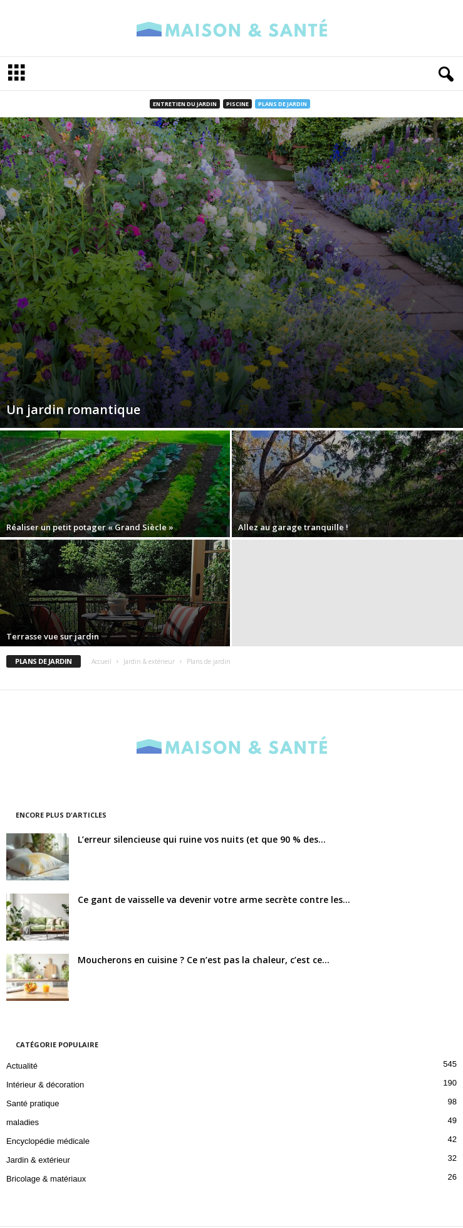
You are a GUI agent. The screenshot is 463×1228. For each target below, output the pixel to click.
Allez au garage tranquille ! (293, 527)
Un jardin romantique (73, 409)
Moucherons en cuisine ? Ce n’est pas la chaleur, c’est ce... (204, 960)
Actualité (22, 1065)
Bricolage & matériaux (46, 1178)
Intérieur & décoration (45, 1084)
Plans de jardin (282, 104)
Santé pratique (33, 1103)
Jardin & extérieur (149, 661)
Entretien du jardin (185, 104)
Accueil (101, 661)
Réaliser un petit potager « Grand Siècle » (90, 527)
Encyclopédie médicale (48, 1141)
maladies (22, 1122)
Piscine (237, 104)
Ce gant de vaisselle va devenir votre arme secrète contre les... (214, 899)
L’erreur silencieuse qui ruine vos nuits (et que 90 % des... (202, 839)
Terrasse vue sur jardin (52, 636)
